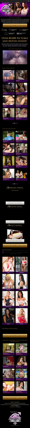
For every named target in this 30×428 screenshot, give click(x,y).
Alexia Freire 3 (5, 391)
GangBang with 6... (6, 80)
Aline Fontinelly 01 (18, 391)
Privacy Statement (15, 402)
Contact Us (13, 405)
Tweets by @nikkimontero (15, 190)
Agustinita (21, 323)
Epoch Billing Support (13, 406)
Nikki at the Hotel (5, 118)
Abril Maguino (22, 272)
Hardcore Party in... (19, 153)
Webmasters (17, 405)
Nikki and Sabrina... (19, 366)
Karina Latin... (18, 80)
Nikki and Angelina (19, 166)
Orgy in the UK (5, 153)
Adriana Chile (8, 289)
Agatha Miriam (21, 306)
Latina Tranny (7, 404)
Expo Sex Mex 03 (5, 366)
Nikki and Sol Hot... (19, 118)
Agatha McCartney (8, 306)
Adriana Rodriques (21, 289)
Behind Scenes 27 (6, 353)
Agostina (8, 323)
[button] (15, 57)
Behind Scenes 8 (18, 353)
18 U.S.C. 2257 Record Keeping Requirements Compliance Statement (19, 404)
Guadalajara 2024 (5, 166)
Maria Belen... (5, 105)
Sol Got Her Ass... (18, 105)
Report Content (18, 406)
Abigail (8, 272)
